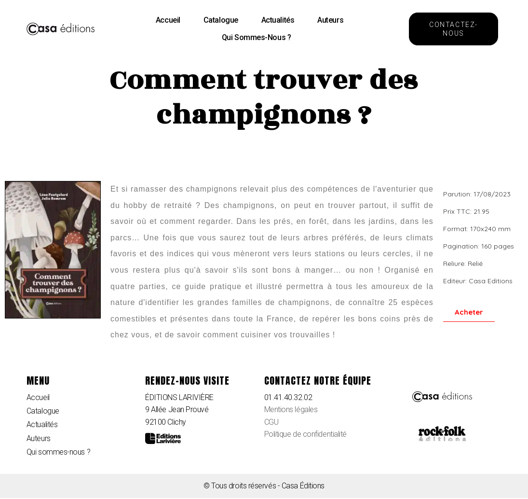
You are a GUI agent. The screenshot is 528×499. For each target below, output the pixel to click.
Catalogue (220, 20)
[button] (454, 29)
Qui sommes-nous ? (256, 37)
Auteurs (330, 20)
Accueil (168, 20)
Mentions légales (291, 409)
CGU (271, 422)
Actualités (278, 20)
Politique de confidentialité (305, 434)
